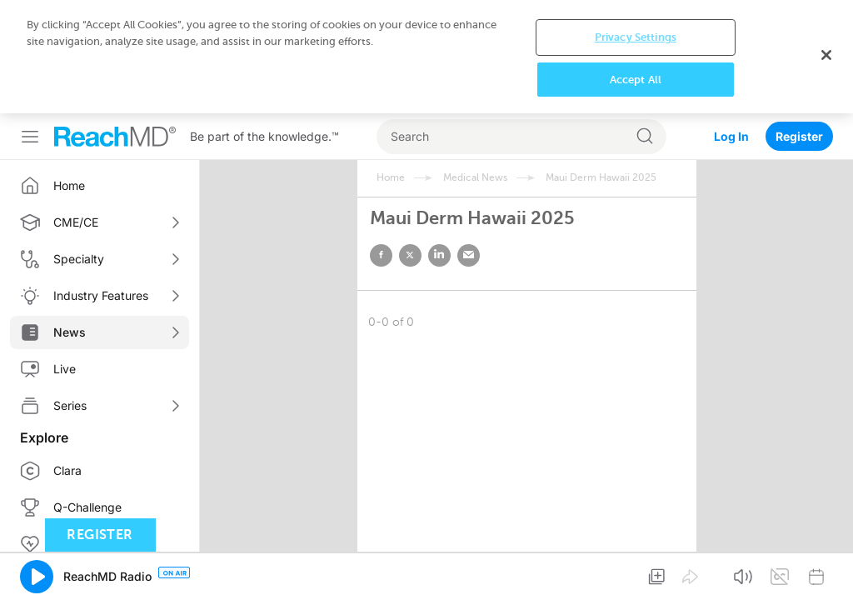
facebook (381, 255)
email (468, 255)
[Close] (826, 55)
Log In (731, 136)
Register (799, 136)
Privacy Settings (635, 37)
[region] (426, 56)
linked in (439, 255)
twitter (410, 255)
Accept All (635, 79)
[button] (36, 576)
